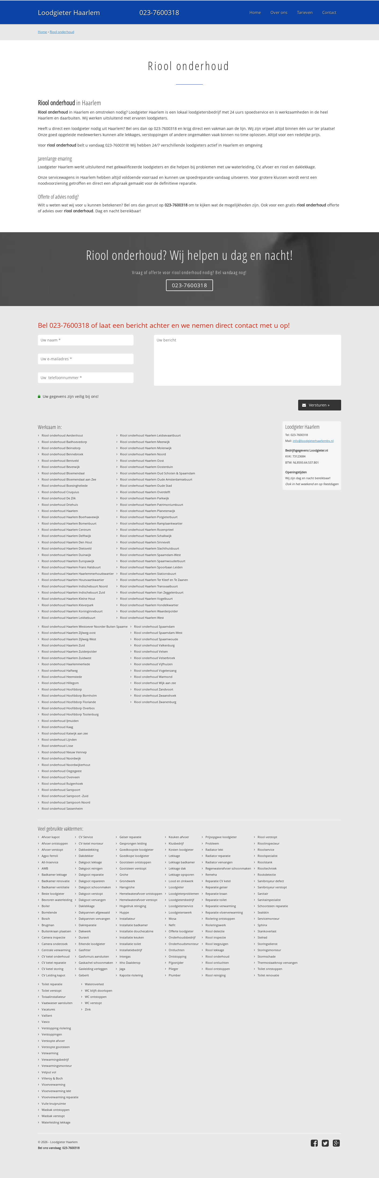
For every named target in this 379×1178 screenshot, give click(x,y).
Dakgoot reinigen (91, 868)
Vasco (46, 1022)
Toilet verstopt (52, 990)
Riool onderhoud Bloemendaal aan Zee (69, 479)
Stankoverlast (267, 931)
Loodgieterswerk (180, 912)
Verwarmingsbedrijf (55, 1059)
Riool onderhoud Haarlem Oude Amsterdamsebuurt (156, 479)
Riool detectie (215, 931)
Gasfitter (85, 950)
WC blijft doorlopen (98, 990)
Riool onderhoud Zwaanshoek (155, 695)
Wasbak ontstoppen (56, 1110)
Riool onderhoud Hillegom (60, 683)
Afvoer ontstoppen (55, 843)
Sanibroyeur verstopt (272, 887)
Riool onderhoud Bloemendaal (63, 473)
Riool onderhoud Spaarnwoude (156, 639)
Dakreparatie (87, 925)
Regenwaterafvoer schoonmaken (228, 868)
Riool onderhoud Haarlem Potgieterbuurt (149, 517)
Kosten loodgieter (181, 850)
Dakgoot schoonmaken (95, 887)
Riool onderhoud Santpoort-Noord (66, 802)
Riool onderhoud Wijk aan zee (155, 683)
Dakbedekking (89, 850)
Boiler (46, 906)
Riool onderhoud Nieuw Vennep (64, 752)
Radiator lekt (214, 850)
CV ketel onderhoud (56, 956)
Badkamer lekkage (54, 874)
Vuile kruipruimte (54, 1103)
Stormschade (267, 956)
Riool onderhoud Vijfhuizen (153, 664)
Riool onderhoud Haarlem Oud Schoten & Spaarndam (157, 473)
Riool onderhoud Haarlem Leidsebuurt (68, 618)
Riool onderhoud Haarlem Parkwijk (144, 498)
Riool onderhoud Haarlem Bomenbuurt (69, 523)
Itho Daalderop (130, 963)
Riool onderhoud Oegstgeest (62, 771)
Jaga (122, 969)
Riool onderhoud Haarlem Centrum (66, 530)
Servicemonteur (268, 919)
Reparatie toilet (216, 900)
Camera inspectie (53, 937)
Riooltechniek (267, 868)
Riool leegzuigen (216, 944)
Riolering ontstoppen (220, 919)
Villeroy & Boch (52, 1078)
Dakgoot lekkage (90, 862)
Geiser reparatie (130, 837)
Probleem (212, 843)
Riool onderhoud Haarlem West (142, 618)
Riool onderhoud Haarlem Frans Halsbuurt (71, 567)
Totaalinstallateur (54, 997)
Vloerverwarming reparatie (60, 1097)
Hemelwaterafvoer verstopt (138, 900)
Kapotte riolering (131, 975)
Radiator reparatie (217, 856)
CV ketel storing (52, 969)
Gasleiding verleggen (93, 969)
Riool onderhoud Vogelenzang (155, 670)
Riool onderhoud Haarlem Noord (143, 454)
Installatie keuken (132, 937)
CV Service (86, 837)
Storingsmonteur (269, 950)
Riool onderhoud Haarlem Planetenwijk (147, 511)
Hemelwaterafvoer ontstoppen (141, 894)
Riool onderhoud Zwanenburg (155, 702)
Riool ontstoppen (217, 969)
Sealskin (263, 912)
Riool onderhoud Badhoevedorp (64, 442)
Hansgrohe (127, 887)
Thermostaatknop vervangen (278, 963)
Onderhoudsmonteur (183, 944)
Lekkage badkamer (182, 862)
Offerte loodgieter (181, 931)
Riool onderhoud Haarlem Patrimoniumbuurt (151, 505)
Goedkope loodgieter (134, 856)
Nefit (172, 925)
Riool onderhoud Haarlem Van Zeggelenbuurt (151, 592)
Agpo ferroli (50, 856)
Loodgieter (176, 887)
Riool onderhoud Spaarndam (154, 626)
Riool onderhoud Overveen (61, 777)
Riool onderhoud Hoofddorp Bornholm (69, 695)
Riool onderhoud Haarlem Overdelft (145, 492)
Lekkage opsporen (181, 874)
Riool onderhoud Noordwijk (61, 758)
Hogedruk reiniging (133, 906)
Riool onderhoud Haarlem (60, 511)
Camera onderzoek (55, 944)
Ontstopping (177, 956)
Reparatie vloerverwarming (224, 912)
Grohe (124, 874)
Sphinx (262, 925)
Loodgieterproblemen (184, 894)
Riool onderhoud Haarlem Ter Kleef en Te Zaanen (154, 580)
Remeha (211, 874)
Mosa (172, 919)
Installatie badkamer (134, 925)
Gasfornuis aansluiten (94, 956)
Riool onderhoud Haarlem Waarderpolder (149, 611)
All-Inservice (50, 862)
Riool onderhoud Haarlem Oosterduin (146, 467)
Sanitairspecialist (269, 900)
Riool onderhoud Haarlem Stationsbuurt (148, 574)
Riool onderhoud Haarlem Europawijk (68, 561)
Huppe (124, 912)
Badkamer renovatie (56, 881)
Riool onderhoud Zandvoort (153, 689)
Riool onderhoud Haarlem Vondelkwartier (149, 605)
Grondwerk (127, 881)
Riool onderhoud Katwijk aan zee (65, 733)
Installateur (127, 919)
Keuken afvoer (179, 837)
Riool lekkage (214, 950)
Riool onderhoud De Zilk (59, 498)
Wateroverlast (94, 984)
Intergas (125, 956)
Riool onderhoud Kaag (57, 727)
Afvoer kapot (51, 837)
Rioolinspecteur (268, 843)
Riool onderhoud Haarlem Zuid (63, 645)
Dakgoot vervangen (92, 900)
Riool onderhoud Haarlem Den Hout (67, 542)
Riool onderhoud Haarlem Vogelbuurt (146, 599)
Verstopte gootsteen (56, 1047)
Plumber (175, 975)
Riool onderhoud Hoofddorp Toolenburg (70, 714)
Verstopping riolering (56, 1028)
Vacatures (48, 1009)
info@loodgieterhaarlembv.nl (313, 441)
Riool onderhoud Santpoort (61, 790)
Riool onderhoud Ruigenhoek (62, 783)
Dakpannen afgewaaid (94, 912)
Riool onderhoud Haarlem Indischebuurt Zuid (73, 592)
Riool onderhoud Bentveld (60, 461)
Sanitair (263, 894)
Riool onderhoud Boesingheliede (65, 485)
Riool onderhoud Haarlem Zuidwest (66, 658)
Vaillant (47, 1015)
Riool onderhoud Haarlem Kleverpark (67, 605)
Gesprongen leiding (133, 843)
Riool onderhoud (62, 32)
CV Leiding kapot (53, 975)
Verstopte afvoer (53, 1041)
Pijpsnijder (176, 963)
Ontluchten (177, 950)
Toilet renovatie (268, 975)
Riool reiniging (215, 975)
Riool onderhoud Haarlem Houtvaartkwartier (73, 580)
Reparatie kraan (216, 894)
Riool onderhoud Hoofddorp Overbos (68, 708)
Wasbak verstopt (53, 1116)
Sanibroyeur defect (271, 881)
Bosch (46, 919)
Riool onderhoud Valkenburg (154, 645)
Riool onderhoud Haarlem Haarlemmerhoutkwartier (78, 574)
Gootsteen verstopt (133, 868)
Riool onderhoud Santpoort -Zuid (65, 796)
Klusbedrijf (176, 843)
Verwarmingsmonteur (57, 1066)
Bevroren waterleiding (57, 900)
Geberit (84, 975)
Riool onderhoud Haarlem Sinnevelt (145, 542)
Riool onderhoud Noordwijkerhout (66, 765)
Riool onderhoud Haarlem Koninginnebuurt (72, 611)
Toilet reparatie (52, 984)
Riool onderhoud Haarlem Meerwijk (145, 442)
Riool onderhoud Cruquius (60, 492)
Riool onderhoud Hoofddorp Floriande (69, 702)
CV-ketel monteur (91, 843)
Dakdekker (86, 856)
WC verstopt (93, 1003)
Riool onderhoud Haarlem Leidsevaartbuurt (150, 435)
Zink (88, 1009)
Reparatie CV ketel (218, 881)
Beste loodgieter (53, 894)
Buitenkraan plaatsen (56, 931)
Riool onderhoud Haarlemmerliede (66, 664)
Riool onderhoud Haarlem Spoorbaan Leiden (151, 567)
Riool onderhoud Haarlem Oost (142, 461)
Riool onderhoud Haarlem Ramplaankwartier (151, 523)
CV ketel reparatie (54, 963)
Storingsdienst (267, 944)
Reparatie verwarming (220, 906)
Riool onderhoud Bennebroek (62, 454)
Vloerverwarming (53, 1084)
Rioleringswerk (215, 925)
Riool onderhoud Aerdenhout (62, 435)
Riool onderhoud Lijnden (59, 739)
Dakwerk (85, 931)
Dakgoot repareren (92, 881)
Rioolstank (265, 862)
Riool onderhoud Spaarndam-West (158, 633)
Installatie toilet (130, 944)
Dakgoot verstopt (91, 894)
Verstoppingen (52, 1034)
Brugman (48, 925)
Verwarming (50, 1053)
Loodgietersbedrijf (181, 900)
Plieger (173, 969)
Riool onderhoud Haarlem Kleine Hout (68, 599)
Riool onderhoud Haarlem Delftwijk (66, 536)
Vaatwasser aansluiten (57, 1003)
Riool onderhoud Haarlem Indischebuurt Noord (75, 586)
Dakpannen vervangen (94, 919)
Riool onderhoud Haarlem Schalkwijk (146, 536)
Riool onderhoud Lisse (57, 746)
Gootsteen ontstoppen (135, 862)
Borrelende (49, 912)
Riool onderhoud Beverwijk (61, 467)
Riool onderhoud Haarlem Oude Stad (146, 485)
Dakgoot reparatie (91, 874)
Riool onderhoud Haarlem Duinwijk (66, 555)
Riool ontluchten (217, 963)
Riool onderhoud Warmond (153, 677)
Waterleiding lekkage (56, 1122)
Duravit (84, 937)
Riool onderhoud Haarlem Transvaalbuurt (149, 586)
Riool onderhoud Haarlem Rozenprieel (147, 530)
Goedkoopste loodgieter (136, 850)
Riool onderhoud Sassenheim (62, 808)
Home (42, 32)
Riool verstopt (267, 837)
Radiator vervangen (219, 862)
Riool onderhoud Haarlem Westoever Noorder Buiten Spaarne (85, 626)
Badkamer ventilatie (55, 887)
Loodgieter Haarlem (69, 12)
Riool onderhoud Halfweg (60, 670)
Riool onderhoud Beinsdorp (61, 448)
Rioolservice (266, 850)
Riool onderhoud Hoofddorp (62, 689)
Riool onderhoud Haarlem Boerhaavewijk (70, 517)
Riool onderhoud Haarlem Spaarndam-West (150, 555)
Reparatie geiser (216, 887)
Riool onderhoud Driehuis (60, 505)
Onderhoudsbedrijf (182, 937)
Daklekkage (87, 906)
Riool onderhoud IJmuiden (60, 721)
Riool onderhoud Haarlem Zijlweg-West (69, 639)
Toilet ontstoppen (270, 969)
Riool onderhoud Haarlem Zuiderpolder (69, 651)
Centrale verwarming (56, 950)
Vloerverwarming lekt (56, 1091)
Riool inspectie (215, 937)
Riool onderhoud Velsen (151, 651)
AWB (45, 868)
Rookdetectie (267, 874)
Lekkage (174, 856)
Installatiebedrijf (131, 950)
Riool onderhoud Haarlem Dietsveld (67, 548)
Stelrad (262, 937)
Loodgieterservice (181, 906)
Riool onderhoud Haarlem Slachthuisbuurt (149, 548)
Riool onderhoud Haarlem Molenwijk (146, 448)
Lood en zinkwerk (181, 881)
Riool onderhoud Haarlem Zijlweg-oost (69, 633)
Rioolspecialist (267, 856)
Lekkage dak (177, 868)
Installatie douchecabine (136, 931)
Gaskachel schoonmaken (96, 963)
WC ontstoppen (96, 997)
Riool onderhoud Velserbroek (154, 658)
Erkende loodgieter (92, 944)
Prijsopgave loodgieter (221, 837)
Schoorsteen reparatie (273, 906)
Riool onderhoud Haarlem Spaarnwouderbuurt (152, 561)
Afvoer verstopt (52, 850)
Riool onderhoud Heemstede (62, 677)
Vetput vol (49, 1072)
